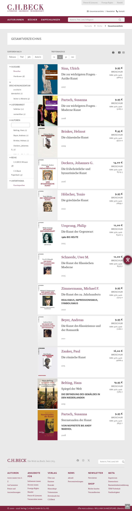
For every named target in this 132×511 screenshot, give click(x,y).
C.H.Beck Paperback (16, 173)
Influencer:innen (34, 481)
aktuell (70, 478)
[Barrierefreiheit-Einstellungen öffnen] (127, 260)
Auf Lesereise (12, 485)
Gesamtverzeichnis (115, 26)
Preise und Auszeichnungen (13, 490)
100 (72, 57)
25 (60, 57)
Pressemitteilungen (75, 481)
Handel (120, 2)
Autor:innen (15, 19)
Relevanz (12, 57)
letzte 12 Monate (21, 99)
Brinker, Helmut (21, 141)
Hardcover (18, 76)
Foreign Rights (107, 2)
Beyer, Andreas (20, 135)
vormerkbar (19, 114)
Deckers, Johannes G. (19, 148)
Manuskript (52, 488)
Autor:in (38, 57)
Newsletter (92, 478)
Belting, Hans (20, 130)
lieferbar (18, 109)
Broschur (17, 71)
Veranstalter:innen (35, 499)
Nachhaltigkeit (114, 492)
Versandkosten (94, 492)
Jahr (29, 57)
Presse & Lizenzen (90, 2)
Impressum (112, 478)
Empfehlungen (50, 19)
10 (54, 57)
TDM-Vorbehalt (114, 488)
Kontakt (51, 485)
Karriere (51, 481)
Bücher (32, 19)
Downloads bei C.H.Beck (54, 497)
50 (66, 57)
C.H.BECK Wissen (19, 164)
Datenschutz (113, 481)
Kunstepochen (19, 185)
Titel (21, 57)
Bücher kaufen (93, 488)
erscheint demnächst (16, 92)
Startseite (88, 26)
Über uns (51, 478)
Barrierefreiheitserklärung (116, 485)
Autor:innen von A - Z (15, 479)
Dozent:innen (33, 485)
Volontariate (53, 492)
